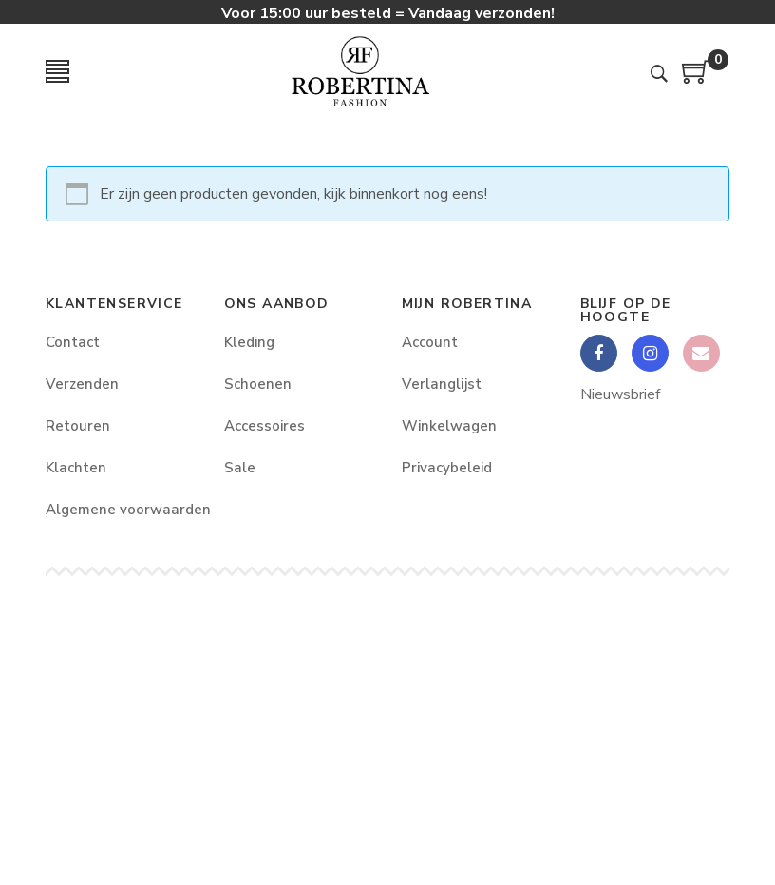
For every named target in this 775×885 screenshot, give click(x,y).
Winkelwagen (449, 425)
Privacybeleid (447, 467)
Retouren (78, 425)
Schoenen (258, 384)
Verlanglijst (442, 384)
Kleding (249, 342)
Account (430, 342)
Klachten (76, 467)
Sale (239, 467)
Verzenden (82, 384)
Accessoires (264, 425)
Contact (73, 342)
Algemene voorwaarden (121, 509)
